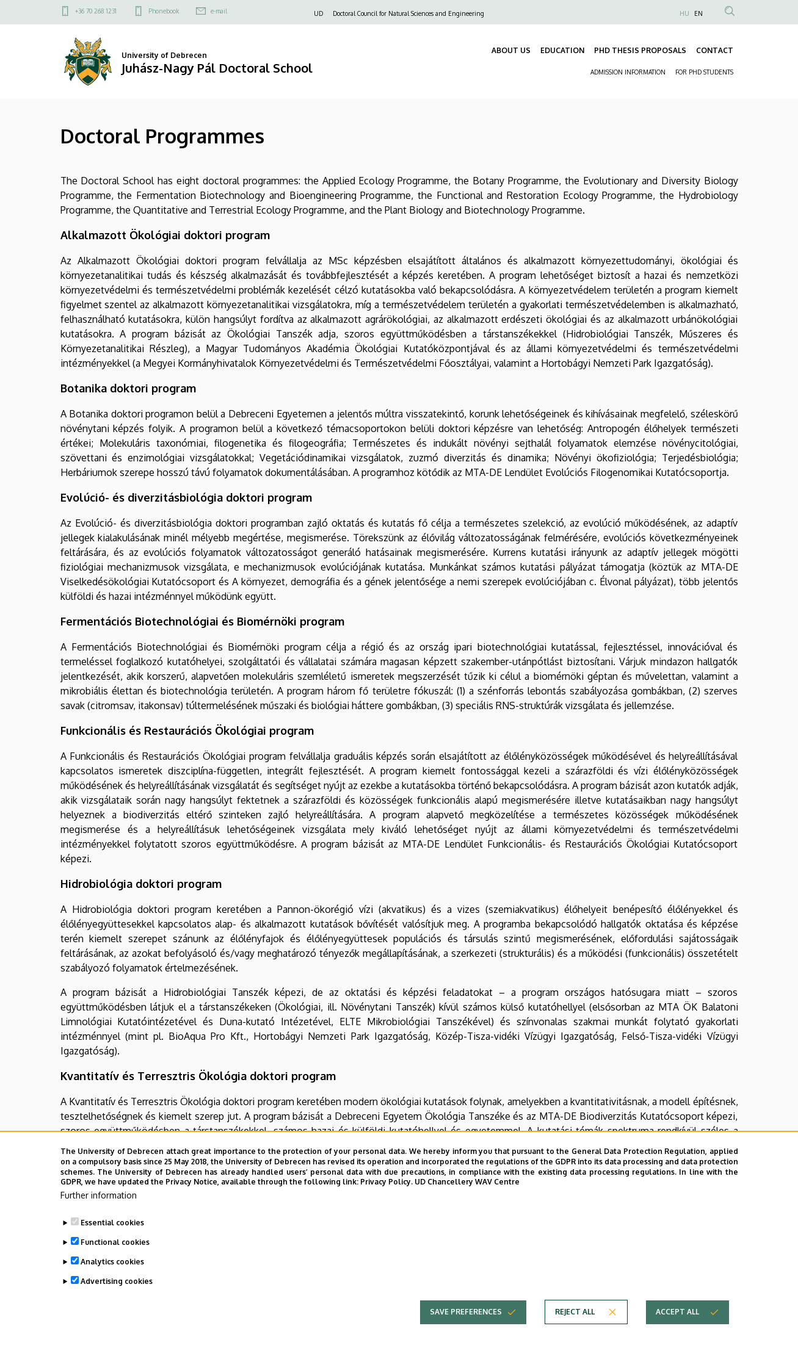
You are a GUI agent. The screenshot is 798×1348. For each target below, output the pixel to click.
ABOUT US (511, 50)
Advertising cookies (117, 1302)
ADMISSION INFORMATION (628, 72)
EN (698, 13)
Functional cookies (115, 1262)
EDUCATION (562, 50)
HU (684, 13)
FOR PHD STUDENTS (704, 72)
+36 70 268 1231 (96, 11)
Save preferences (466, 1332)
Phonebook (163, 11)
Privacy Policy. (386, 1203)
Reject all (575, 1332)
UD (318, 13)
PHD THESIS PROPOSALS (640, 50)
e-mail (219, 11)
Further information (98, 1216)
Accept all (677, 1332)
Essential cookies (112, 1243)
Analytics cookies (112, 1282)
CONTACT (714, 50)
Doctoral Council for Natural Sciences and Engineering (408, 13)
